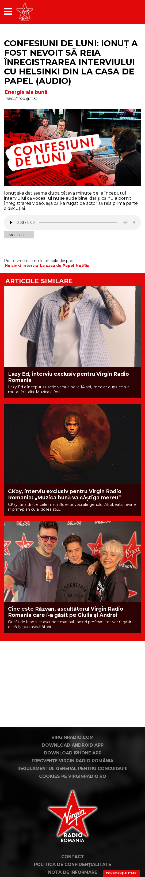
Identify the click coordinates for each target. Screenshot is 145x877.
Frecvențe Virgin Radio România (72, 760)
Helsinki (13, 265)
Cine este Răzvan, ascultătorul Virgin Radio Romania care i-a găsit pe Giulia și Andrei (65, 612)
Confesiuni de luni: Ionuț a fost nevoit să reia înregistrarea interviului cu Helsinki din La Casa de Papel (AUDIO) (71, 62)
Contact (72, 856)
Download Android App (73, 745)
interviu (30, 265)
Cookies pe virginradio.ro (72, 776)
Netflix (82, 265)
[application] (128, 11)
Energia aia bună (26, 92)
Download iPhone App (72, 753)
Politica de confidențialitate (72, 864)
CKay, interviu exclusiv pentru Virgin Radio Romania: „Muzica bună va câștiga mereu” (64, 494)
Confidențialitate (121, 873)
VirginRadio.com (72, 737)
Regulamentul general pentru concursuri (72, 768)
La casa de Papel (57, 265)
